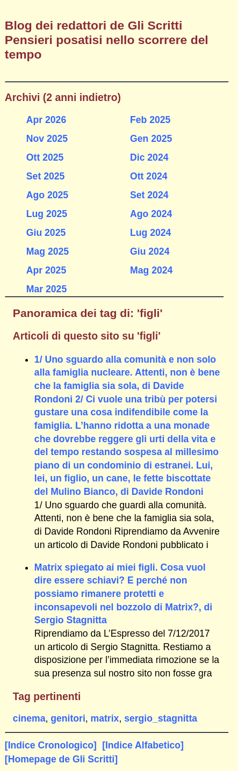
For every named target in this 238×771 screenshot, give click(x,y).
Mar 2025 (46, 289)
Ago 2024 (151, 213)
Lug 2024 (150, 232)
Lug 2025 (46, 213)
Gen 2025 (151, 138)
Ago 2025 (47, 195)
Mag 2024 (151, 270)
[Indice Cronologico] (51, 745)
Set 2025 (45, 176)
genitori (68, 718)
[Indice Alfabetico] (143, 745)
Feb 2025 (150, 119)
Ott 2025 (44, 157)
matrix (105, 718)
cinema (29, 718)
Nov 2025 (47, 138)
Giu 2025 (46, 232)
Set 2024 (149, 195)
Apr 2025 (46, 270)
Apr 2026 (46, 119)
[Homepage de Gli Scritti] (61, 759)
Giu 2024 (149, 251)
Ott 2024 (148, 176)
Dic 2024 (149, 157)
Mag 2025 (47, 251)
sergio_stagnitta (160, 718)
